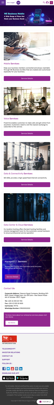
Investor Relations (11, 352)
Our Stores (11, 323)
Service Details (27, 78)
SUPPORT (6, 360)
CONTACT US (7, 356)
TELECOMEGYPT (8, 349)
